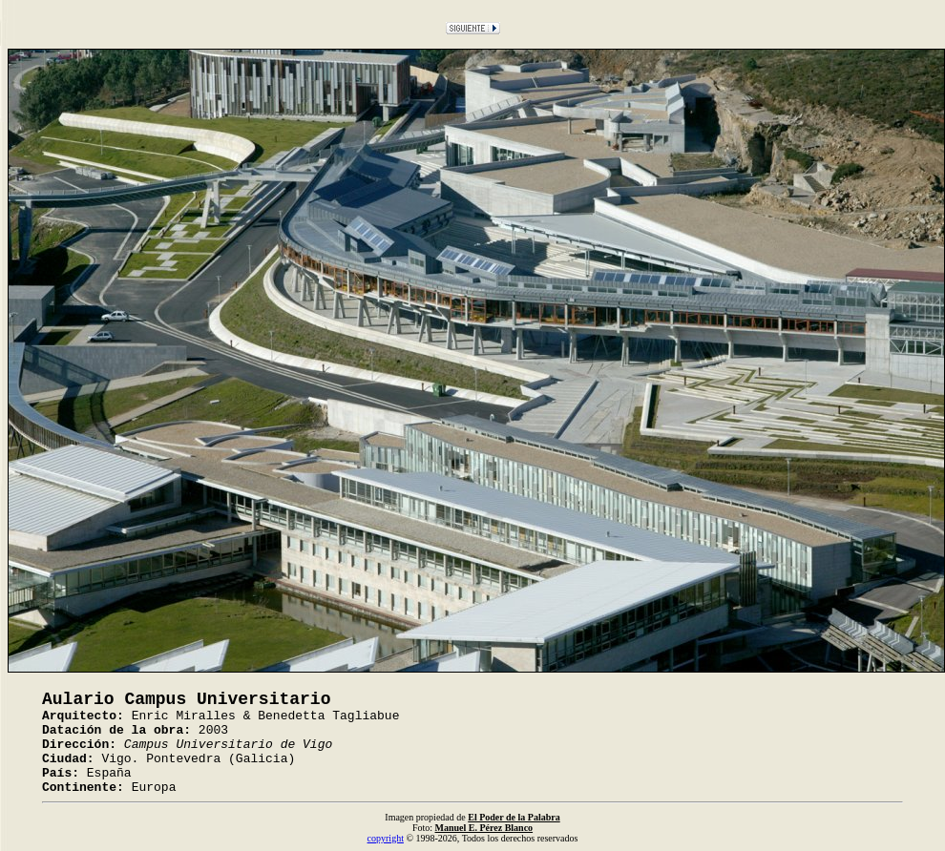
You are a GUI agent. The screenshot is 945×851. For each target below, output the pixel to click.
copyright (386, 838)
